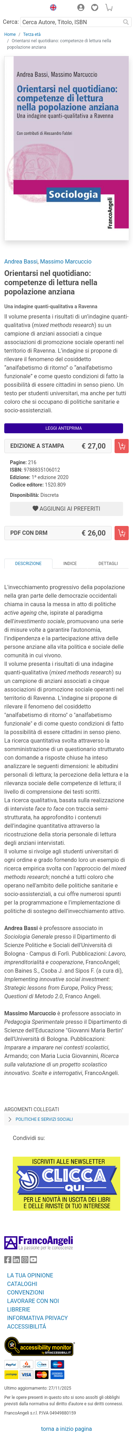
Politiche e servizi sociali (44, 1119)
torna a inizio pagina (66, 1429)
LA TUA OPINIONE (30, 1275)
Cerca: (11, 21)
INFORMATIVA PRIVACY (37, 1318)
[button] (51, 8)
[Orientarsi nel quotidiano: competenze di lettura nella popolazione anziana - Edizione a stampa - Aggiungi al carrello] (122, 446)
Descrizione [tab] (28, 563)
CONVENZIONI (25, 1292)
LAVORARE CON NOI (33, 1301)
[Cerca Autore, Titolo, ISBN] (70, 22)
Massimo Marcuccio (66, 261)
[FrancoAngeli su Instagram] (24, 1261)
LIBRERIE (18, 1309)
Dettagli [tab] (108, 563)
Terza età (31, 34)
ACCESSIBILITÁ (26, 1326)
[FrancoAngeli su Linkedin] (16, 1261)
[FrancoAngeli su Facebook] (7, 1261)
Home (10, 34)
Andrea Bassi (21, 261)
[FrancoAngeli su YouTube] (33, 1261)
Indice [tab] (70, 563)
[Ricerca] (126, 22)
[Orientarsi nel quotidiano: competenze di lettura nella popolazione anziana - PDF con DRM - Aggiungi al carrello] (122, 533)
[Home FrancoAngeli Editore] (23, 8)
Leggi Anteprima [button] (63, 428)
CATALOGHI (22, 1284)
